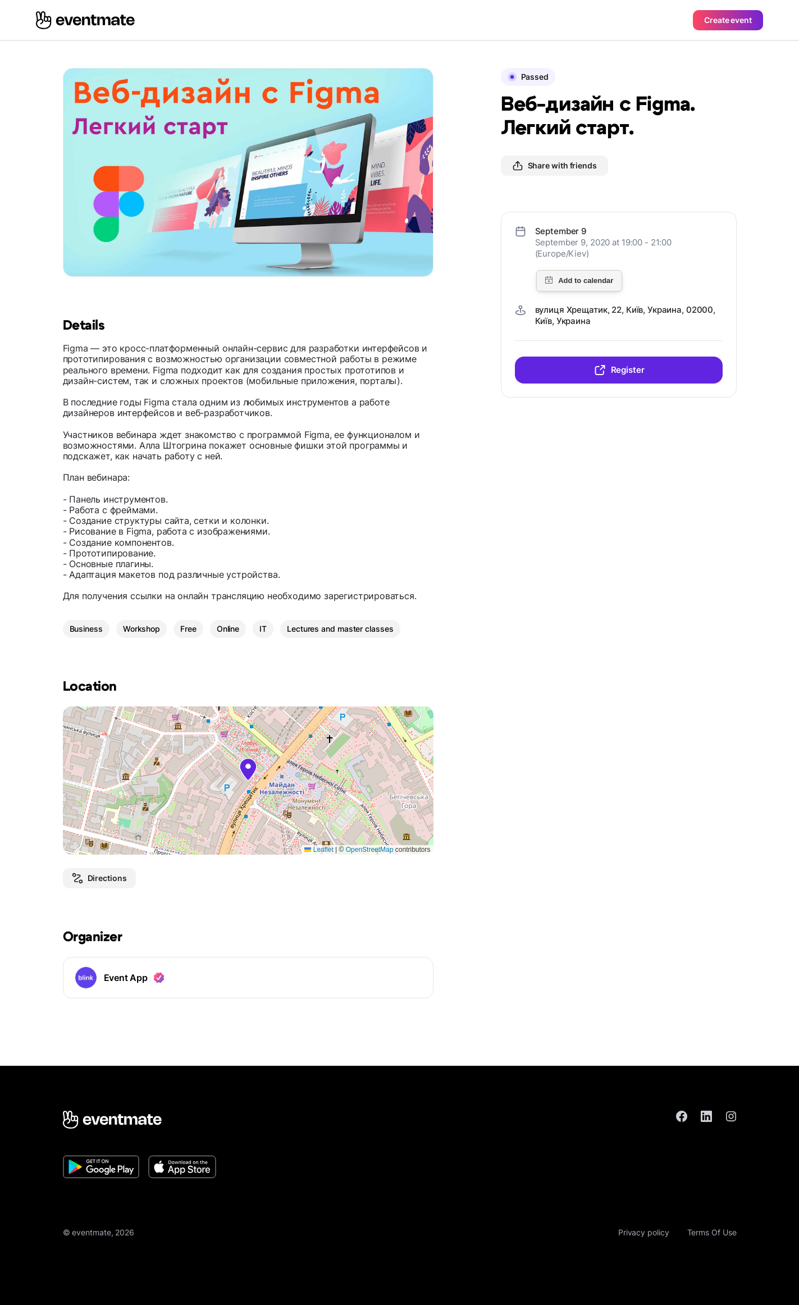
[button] (248, 769)
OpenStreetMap (370, 850)
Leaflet (318, 850)
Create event (728, 20)
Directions (99, 878)
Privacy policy (643, 1232)
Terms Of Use (712, 1232)
